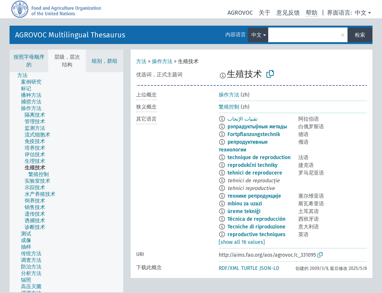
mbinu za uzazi (245, 204)
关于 (264, 12)
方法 (141, 61)
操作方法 (162, 61)
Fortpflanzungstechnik (254, 134)
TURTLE (249, 268)
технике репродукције (254, 196)
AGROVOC (240, 12)
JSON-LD (269, 268)
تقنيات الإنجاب (243, 119)
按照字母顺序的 (29, 61)
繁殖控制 (229, 107)
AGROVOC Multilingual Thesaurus (70, 34)
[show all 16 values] (242, 242)
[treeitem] (25, 75)
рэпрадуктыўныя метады (257, 127)
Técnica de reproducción (256, 219)
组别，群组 (104, 61)
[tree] (66, 182)
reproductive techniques (256, 234)
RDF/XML (229, 268)
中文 (361, 12)
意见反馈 (288, 12)
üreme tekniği (244, 211)
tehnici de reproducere (255, 173)
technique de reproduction (259, 157)
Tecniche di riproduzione (256, 227)
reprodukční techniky (252, 165)
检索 (360, 35)
